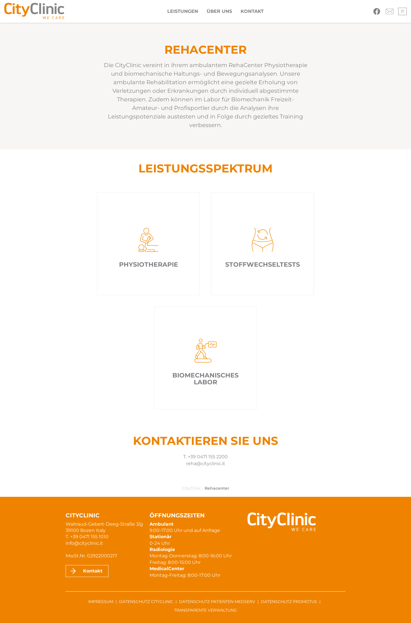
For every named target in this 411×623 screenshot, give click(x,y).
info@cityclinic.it (84, 543)
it (402, 11)
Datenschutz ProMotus (289, 601)
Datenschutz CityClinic (146, 601)
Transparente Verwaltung (205, 610)
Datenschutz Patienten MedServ (217, 601)
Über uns (219, 11)
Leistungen (182, 11)
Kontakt (252, 11)
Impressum (100, 601)
